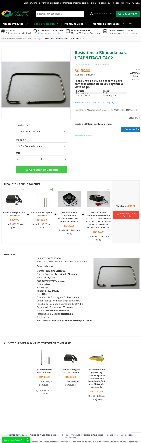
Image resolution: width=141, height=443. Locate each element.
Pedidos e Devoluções (93, 435)
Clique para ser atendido (49, 33)
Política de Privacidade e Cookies (44, 435)
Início (3, 38)
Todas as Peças (35, 38)
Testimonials (70, 437)
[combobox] (60, 14)
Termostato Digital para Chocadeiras (14, 214)
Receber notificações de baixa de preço (95, 102)
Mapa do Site (127, 435)
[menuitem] (15, 24)
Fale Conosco (112, 435)
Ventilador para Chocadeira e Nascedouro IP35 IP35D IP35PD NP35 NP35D (69, 217)
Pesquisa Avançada (71, 435)
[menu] (70, 24)
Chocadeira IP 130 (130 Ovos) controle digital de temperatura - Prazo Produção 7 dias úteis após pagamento (97, 378)
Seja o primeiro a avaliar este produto (92, 64)
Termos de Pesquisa (17, 435)
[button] (101, 14)
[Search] (79, 14)
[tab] (18, 288)
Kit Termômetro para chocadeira (41, 214)
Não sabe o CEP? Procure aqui (83, 135)
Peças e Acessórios (17, 38)
